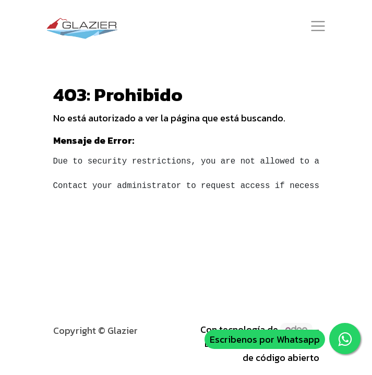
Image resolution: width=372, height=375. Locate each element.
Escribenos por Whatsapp (265, 339)
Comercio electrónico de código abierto (272, 350)
